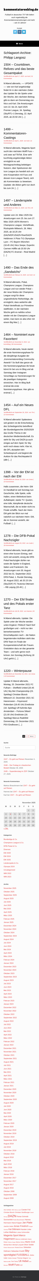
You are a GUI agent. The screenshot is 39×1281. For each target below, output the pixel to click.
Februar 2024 (9, 960)
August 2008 (9, 1198)
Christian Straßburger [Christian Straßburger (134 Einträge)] (22, 1212)
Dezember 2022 (10, 1007)
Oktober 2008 (9, 1191)
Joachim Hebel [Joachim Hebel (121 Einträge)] (8, 1226)
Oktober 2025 (9, 892)
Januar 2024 (9, 963)
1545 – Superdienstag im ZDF (15, 771)
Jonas (31, 479)
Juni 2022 (7, 1028)
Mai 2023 (7, 990)
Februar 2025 (9, 919)
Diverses (7, 849)
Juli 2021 (7, 1065)
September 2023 (10, 977)
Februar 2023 (9, 1001)
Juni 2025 (7, 905)
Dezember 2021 (10, 1048)
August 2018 (9, 1157)
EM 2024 (7, 856)
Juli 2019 (7, 1147)
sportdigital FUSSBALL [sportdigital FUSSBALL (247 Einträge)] (16, 1254)
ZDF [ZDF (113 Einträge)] (21, 1265)
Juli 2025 (7, 902)
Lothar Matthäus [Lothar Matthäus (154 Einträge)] (10, 1232)
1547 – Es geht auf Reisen (14, 759)
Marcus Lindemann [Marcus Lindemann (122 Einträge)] (21, 1239)
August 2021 (9, 1062)
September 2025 (10, 895)
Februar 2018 (9, 1171)
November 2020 (10, 1093)
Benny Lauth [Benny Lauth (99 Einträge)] (18, 1209)
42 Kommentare (9, 676)
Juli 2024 (7, 943)
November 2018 (10, 1150)
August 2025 (9, 899)
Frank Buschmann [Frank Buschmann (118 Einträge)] (18, 1220)
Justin (31, 543)
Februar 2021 (9, 1082)
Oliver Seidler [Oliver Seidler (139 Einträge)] (29, 1245)
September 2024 (10, 936)
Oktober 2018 (9, 1154)
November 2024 (10, 929)
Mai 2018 (7, 1161)
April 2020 (8, 1116)
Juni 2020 (7, 1110)
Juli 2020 (7, 1106)
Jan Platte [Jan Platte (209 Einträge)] (27, 1222)
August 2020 (9, 1103)
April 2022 (8, 1035)
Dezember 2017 (10, 1178)
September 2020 (10, 1099)
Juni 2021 (7, 1069)
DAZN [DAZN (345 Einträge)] (12, 1216)
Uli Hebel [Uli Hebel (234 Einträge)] (23, 1261)
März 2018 (8, 1167)
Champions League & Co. (14, 843)
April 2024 (8, 953)
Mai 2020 (7, 1113)
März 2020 (8, 1120)
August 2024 (9, 939)
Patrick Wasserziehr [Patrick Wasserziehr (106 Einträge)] (9, 1247)
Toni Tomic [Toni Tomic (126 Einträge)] (14, 1261)
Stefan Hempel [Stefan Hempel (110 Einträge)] (12, 1258)
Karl (28, 76)
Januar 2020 (9, 1127)
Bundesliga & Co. (10, 839)
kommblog (7, 344)
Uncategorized (9, 870)
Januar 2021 (9, 1086)
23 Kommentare (9, 481)
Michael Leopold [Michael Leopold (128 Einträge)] (17, 1245)
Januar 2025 (9, 922)
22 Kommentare (9, 414)
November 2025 (10, 888)
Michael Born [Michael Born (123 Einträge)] (8, 1245)
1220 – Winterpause (18, 670)
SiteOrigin (23, 1277)
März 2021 (8, 1079)
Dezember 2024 (10, 926)
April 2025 (8, 912)
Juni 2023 (7, 987)
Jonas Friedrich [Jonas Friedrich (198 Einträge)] (21, 1226)
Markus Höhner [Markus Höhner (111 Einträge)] (20, 1242)
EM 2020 (7, 853)
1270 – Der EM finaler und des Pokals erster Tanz (19, 604)
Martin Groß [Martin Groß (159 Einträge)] (30, 1242)
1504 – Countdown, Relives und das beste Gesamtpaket (19, 69)
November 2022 (10, 1011)
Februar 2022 (9, 1042)
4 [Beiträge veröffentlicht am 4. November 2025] (10, 814)
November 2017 (10, 1181)
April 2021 (8, 1076)
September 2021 (10, 1059)
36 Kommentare (17, 344)
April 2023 (8, 994)
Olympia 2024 (9, 867)
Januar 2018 (9, 1174)
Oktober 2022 (9, 1014)
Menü (19, 44)
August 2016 (9, 1188)
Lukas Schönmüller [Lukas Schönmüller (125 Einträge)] (23, 1232)
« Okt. (6, 829)
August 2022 (9, 1021)
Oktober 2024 (9, 933)
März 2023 (8, 997)
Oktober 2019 (9, 1137)
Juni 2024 (7, 946)
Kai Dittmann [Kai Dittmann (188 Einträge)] (14, 1229)
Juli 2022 (7, 1024)
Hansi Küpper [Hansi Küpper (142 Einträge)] (17, 1223)
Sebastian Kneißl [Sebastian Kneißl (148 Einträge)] (17, 1251)
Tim (29, 208)
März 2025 (8, 915)
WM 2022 (7, 873)
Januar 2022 (9, 1045)
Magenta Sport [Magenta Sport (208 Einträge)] (11, 1235)
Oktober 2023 (9, 973)
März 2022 (8, 1038)
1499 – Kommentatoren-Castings (15, 133)
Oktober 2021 (9, 1055)
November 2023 (10, 970)
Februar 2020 (9, 1123)
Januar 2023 (9, 1004)
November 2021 (10, 1052)
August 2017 (9, 1185)
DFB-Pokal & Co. (10, 846)
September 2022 (10, 1018)
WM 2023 (7, 877)
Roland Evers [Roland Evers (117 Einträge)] (19, 1247)
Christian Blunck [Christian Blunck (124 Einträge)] (9, 1212)
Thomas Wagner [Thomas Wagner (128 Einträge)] (22, 1258)
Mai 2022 (7, 1031)
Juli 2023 (7, 984)
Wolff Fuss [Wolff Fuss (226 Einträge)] (14, 1264)
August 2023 (9, 980)
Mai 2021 (7, 1072)
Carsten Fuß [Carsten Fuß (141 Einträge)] (25, 1210)
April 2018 (8, 1164)
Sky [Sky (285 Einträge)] (27, 1250)
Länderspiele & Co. (11, 863)
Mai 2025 (7, 909)
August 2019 (9, 1144)
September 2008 (10, 1195)
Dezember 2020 (10, 1089)
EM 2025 (7, 860)
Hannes (29, 611)
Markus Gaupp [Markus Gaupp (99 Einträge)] (11, 1242)
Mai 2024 (7, 950)
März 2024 (8, 956)
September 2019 (10, 1140)
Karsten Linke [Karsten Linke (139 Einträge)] (26, 1229)
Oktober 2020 (9, 1096)
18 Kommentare (9, 545)
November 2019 (10, 1133)
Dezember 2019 (10, 1130)
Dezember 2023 (10, 967)
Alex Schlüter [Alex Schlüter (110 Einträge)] (7, 1210)
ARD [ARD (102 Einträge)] (13, 1209)
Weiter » (32, 736)
